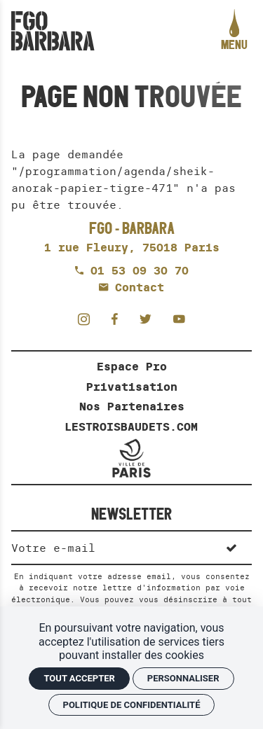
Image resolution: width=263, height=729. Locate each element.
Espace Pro (132, 366)
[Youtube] (179, 319)
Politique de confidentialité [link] (132, 705)
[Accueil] (53, 30)
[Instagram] (88, 319)
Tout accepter (78, 678)
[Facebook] (119, 319)
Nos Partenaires (131, 406)
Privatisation (131, 387)
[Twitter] (150, 319)
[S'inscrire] (231, 547)
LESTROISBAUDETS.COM (131, 426)
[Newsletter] (111, 547)
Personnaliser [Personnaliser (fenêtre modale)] (183, 678)
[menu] (234, 30)
